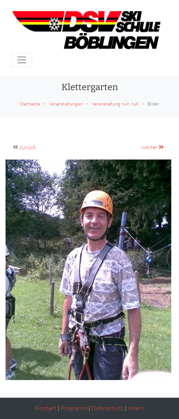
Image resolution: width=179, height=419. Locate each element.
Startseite (30, 104)
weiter (152, 147)
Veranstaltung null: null (115, 104)
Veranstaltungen (66, 104)
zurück (27, 147)
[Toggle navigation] (21, 60)
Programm (73, 408)
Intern (136, 408)
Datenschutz (107, 408)
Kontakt (45, 408)
